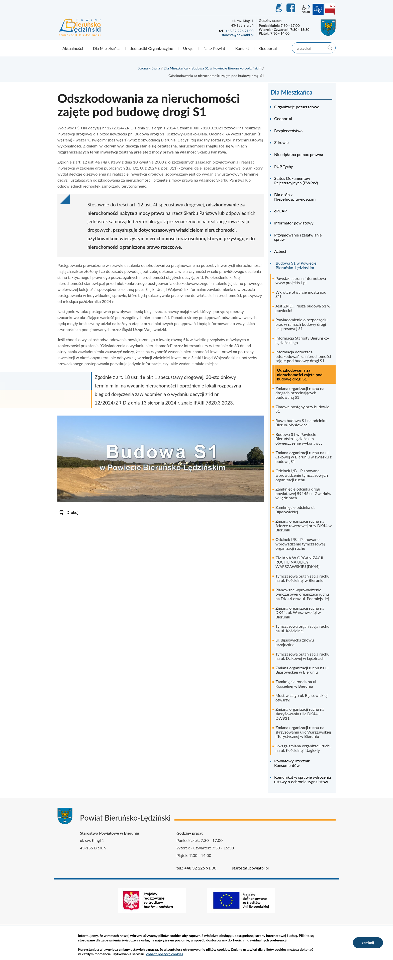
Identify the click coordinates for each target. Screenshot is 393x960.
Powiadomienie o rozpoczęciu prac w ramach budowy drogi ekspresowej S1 (301, 324)
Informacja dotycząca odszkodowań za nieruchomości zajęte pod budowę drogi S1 (303, 356)
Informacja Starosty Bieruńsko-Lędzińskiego (302, 340)
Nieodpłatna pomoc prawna (298, 154)
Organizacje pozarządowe (296, 106)
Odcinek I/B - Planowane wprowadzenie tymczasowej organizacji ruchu (300, 543)
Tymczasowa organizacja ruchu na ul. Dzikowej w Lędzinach (302, 656)
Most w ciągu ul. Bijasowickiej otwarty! (301, 697)
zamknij (368, 942)
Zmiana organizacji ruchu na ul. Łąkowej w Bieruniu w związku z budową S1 (303, 457)
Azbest (280, 251)
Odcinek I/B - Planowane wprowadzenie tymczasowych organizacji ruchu (301, 475)
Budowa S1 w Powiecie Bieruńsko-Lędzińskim (226, 68)
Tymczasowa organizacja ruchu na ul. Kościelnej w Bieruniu (302, 578)
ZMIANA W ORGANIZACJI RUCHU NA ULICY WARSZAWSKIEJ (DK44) (299, 562)
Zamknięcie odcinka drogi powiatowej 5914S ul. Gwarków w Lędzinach (303, 493)
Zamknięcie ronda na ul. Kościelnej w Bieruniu (296, 683)
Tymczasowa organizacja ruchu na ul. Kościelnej (302, 628)
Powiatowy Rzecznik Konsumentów (292, 763)
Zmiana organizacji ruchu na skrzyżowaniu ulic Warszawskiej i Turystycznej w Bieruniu (303, 732)
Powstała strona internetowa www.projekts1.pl (300, 280)
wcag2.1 (306, 9)
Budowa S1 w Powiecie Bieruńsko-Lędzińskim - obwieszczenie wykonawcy (299, 438)
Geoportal (283, 118)
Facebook (291, 8)
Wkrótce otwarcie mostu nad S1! (300, 294)
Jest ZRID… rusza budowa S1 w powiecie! (302, 308)
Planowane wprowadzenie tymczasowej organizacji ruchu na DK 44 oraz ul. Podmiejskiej (302, 594)
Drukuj (72, 512)
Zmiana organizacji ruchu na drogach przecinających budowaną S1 (299, 392)
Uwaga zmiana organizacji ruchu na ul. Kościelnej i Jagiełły (303, 748)
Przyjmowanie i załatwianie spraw (298, 237)
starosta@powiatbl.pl (237, 35)
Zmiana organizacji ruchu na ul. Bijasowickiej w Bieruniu (302, 670)
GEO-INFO (278, 8)
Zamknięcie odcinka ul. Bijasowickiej (295, 509)
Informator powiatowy (293, 222)
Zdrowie (281, 142)
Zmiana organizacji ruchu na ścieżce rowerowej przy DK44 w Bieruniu (303, 525)
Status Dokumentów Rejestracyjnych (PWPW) (296, 180)
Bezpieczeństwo (288, 130)
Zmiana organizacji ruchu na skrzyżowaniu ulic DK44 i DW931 (299, 713)
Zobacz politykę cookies (164, 954)
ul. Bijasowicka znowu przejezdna (294, 642)
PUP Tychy (283, 166)
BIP (330, 9)
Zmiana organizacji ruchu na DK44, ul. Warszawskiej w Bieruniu (299, 612)
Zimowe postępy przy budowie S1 (302, 409)
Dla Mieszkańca (176, 68)
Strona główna (149, 68)
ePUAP (280, 210)
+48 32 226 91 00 (240, 31)
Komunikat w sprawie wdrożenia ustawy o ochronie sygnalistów (302, 779)
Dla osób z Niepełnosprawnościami (295, 196)
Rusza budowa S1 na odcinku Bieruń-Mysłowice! (301, 422)
